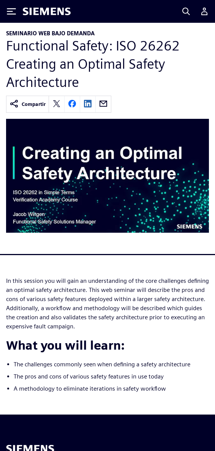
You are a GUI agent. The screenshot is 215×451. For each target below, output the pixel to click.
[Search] (186, 11)
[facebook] (72, 104)
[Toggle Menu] (11, 11)
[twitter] (56, 104)
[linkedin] (87, 104)
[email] (103, 104)
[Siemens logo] (47, 11)
